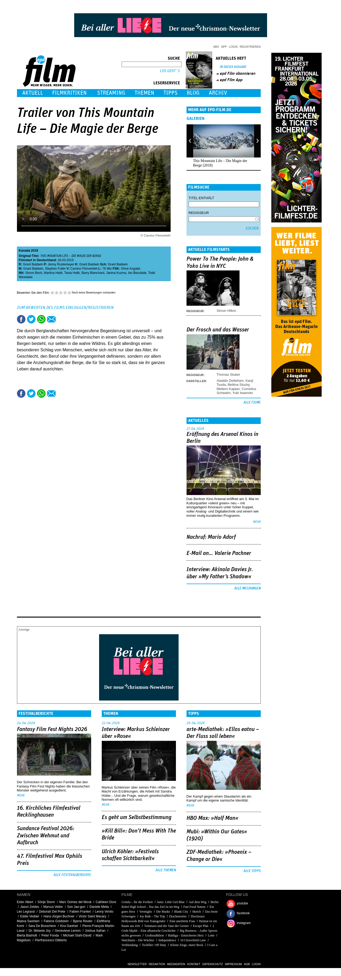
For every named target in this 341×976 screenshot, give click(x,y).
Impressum (233, 964)
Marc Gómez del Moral (75, 902)
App (224, 46)
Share (41, 319)
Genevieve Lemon (68, 931)
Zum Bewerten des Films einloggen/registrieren (65, 307)
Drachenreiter (178, 916)
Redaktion (157, 964)
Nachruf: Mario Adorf (211, 537)
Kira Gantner (69, 926)
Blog (193, 93)
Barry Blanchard (93, 273)
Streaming (111, 93)
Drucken (61, 319)
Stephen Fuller (55, 268)
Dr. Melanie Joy (40, 931)
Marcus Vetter (53, 907)
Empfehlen (51, 319)
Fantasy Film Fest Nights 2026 (52, 729)
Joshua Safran (95, 931)
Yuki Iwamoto (242, 393)
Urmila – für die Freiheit (137, 902)
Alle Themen (166, 870)
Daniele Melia (99, 907)
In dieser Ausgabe (233, 66)
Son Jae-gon (76, 907)
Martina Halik (53, 273)
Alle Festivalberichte (72, 875)
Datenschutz (212, 964)
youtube (242, 903)
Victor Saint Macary (92, 916)
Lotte (211, 935)
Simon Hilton (226, 311)
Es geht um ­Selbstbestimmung (136, 817)
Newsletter (137, 964)
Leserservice (166, 83)
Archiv (218, 93)
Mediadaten (176, 964)
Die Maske (163, 911)
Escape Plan (200, 926)
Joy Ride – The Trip (152, 916)
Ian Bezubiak (137, 273)
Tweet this (31, 319)
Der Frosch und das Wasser (218, 330)
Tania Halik (72, 273)
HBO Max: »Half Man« (212, 818)
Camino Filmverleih (84, 268)
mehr (257, 521)
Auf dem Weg (197, 902)
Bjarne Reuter (82, 921)
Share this (21, 319)
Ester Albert (25, 902)
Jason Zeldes (29, 907)
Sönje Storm (46, 902)
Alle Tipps (252, 871)
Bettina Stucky (238, 385)
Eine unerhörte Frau (182, 921)
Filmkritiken (69, 93)
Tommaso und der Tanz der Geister (166, 926)
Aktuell (32, 93)
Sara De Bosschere (42, 926)
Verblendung (130, 945)
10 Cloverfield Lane (193, 940)
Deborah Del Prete (52, 911)
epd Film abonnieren (237, 73)
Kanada (24, 250)
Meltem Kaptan (228, 389)
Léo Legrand (26, 911)
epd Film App (231, 80)
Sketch (196, 911)
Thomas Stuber (228, 375)
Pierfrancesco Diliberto (51, 940)
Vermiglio (145, 911)
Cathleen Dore (106, 902)
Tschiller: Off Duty (154, 945)
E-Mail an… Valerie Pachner (219, 553)
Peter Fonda (50, 935)
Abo (216, 46)
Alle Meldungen (247, 588)
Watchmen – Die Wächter (138, 940)
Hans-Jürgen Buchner (58, 916)
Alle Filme (252, 402)
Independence (167, 940)
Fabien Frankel (80, 911)
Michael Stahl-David (77, 935)
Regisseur (199, 213)
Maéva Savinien (28, 921)
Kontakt (193, 964)
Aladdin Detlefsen (230, 381)
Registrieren (250, 46)
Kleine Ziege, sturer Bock (186, 945)
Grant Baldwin (33, 264)
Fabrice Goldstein (56, 921)
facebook (243, 913)
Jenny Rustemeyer (61, 264)
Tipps (170, 93)
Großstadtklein (154, 935)
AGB (247, 964)
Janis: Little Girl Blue (170, 902)
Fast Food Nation (194, 907)
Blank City (181, 911)
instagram (244, 923)
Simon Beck (33, 273)
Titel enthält (201, 198)
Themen (144, 93)
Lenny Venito (104, 911)
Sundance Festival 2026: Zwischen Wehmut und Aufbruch (45, 836)
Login (233, 46)
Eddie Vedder (29, 916)
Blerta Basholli (27, 935)
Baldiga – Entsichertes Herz (185, 935)
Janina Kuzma (116, 273)
